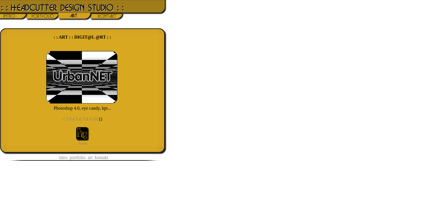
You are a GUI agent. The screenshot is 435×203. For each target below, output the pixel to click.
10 (95, 119)
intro (63, 157)
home (83, 143)
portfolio (77, 157)
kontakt (101, 157)
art (90, 157)
